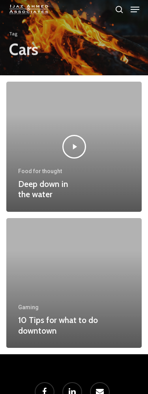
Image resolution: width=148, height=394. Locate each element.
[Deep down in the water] (74, 147)
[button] (135, 9)
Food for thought (40, 171)
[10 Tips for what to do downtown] (74, 283)
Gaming (28, 307)
